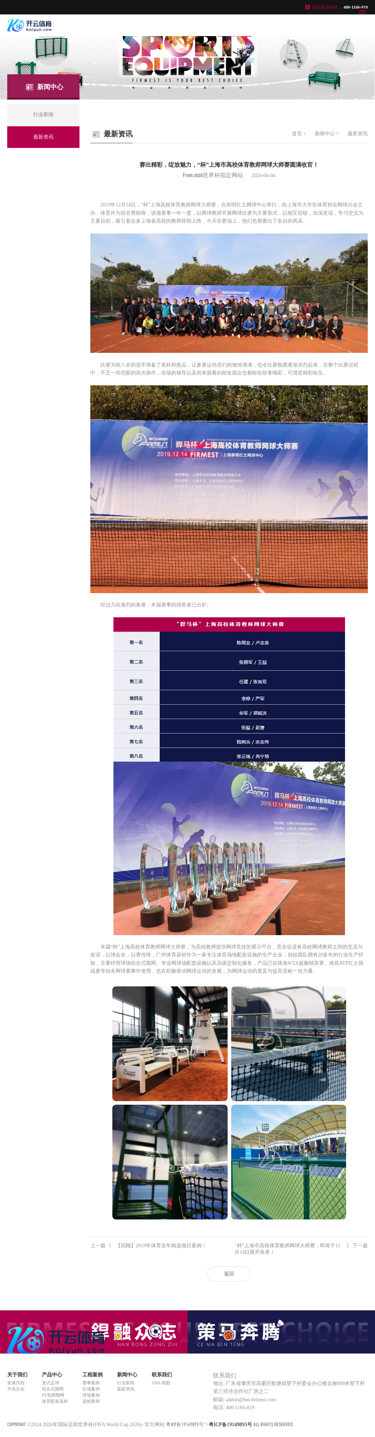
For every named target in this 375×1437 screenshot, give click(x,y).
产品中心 (52, 1374)
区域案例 (91, 1389)
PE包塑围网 (53, 1395)
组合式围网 (53, 1389)
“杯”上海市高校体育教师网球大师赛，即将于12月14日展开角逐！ (301, 1249)
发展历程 (16, 1382)
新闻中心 (325, 133)
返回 (229, 1273)
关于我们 (17, 1374)
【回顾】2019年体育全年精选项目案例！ (148, 1246)
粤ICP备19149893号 (185, 1424)
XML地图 (161, 1382)
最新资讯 (358, 133)
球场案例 (91, 1395)
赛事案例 (91, 1382)
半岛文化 (16, 1389)
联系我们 (162, 1374)
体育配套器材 (55, 1401)
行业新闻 (125, 1382)
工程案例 (92, 1374)
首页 (297, 133)
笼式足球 (50, 1382)
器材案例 (91, 1401)
